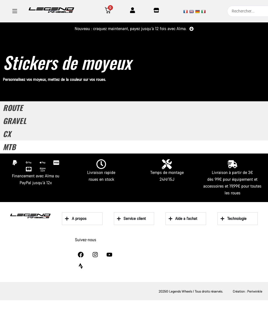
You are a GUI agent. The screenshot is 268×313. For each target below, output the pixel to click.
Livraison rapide (101, 172)
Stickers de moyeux (67, 62)
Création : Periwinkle (247, 291)
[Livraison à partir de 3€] (232, 164)
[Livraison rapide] (101, 164)
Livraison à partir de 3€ (232, 172)
